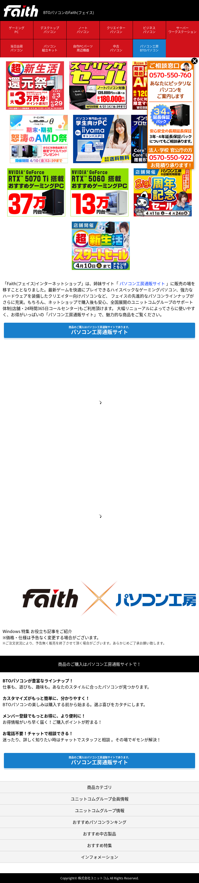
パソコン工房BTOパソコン (149, 48)
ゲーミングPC (16, 30)
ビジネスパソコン (149, 30)
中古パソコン (116, 48)
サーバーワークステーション (182, 30)
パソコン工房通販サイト (142, 283)
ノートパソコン (83, 30)
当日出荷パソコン (16, 48)
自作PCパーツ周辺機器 (83, 48)
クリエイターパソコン (116, 30)
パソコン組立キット (50, 48)
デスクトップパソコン (49, 30)
